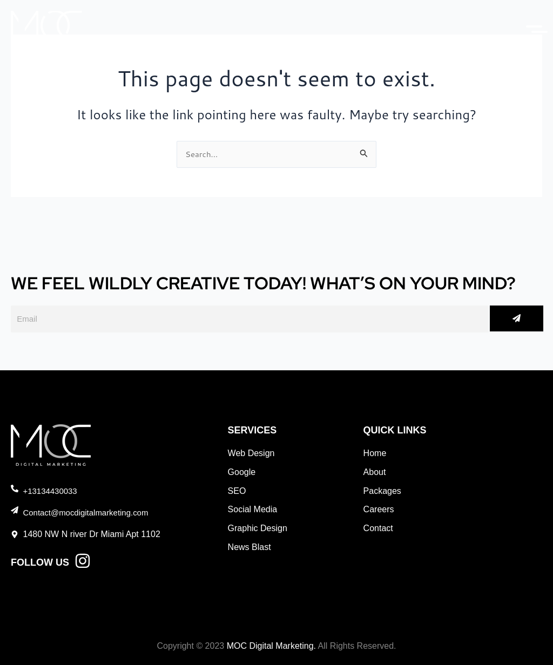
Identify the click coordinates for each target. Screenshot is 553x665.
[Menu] (528, 26)
